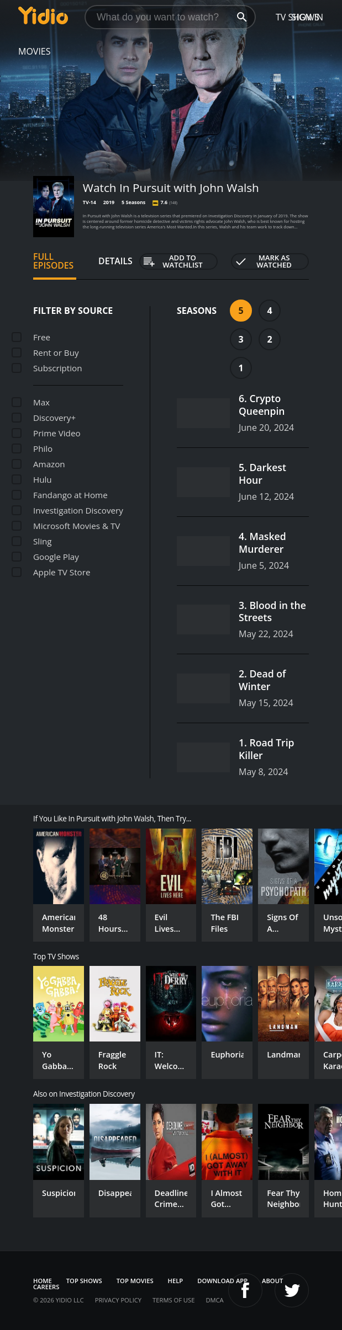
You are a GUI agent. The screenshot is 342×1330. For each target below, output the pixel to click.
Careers (46, 1287)
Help (175, 1280)
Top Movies (135, 1280)
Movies (34, 51)
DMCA (214, 1300)
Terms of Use (173, 1300)
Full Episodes (53, 260)
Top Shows (84, 1280)
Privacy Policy (118, 1300)
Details (115, 261)
